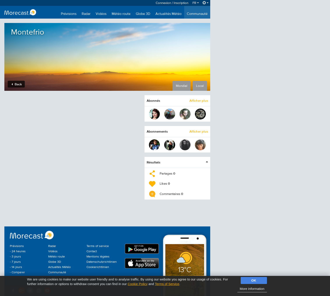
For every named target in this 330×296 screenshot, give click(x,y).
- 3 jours (15, 256)
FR (195, 3)
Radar (86, 14)
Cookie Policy (138, 284)
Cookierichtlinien (97, 267)
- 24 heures (18, 251)
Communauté (197, 14)
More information (252, 289)
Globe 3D (143, 14)
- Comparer (17, 272)
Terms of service (97, 246)
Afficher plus (198, 100)
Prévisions (68, 14)
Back (17, 84)
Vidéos (101, 14)
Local (200, 86)
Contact (91, 251)
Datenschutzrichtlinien (101, 261)
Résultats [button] (153, 162)
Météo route (121, 14)
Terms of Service (167, 284)
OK (253, 280)
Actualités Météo (168, 14)
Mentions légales (97, 256)
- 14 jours (16, 267)
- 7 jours (15, 261)
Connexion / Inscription (172, 3)
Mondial (181, 86)
